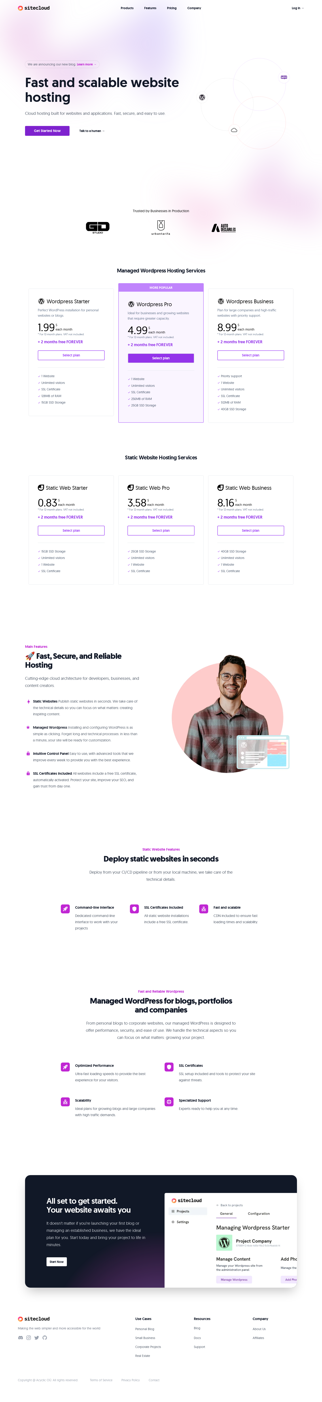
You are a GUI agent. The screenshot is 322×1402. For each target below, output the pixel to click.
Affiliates (258, 1338)
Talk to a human (92, 131)
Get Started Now (47, 130)
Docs (197, 1338)
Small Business (145, 1338)
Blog (197, 1328)
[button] (243, 103)
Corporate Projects (148, 1347)
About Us (259, 1329)
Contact (154, 1380)
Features (150, 8)
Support (199, 1347)
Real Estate (142, 1356)
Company (194, 8)
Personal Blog (144, 1329)
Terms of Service (101, 1380)
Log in (298, 8)
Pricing (172, 8)
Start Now (57, 1262)
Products (127, 8)
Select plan (71, 355)
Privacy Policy (130, 1380)
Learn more (87, 64)
